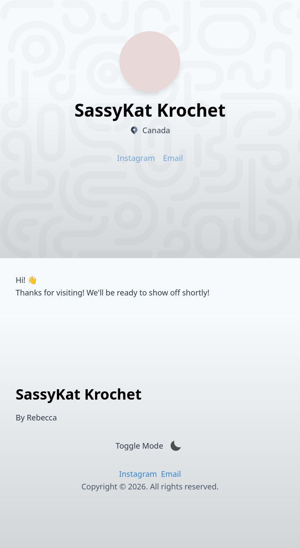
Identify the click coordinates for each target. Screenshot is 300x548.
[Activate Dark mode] (176, 445)
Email (173, 158)
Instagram (136, 158)
